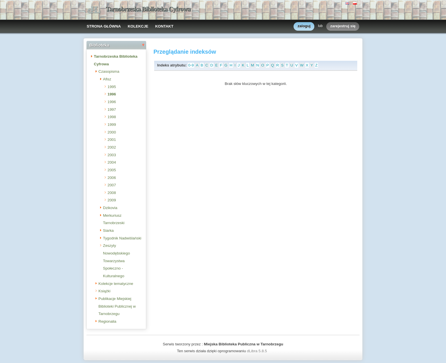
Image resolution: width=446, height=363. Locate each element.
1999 (112, 124)
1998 (112, 117)
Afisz (107, 79)
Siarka (108, 230)
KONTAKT (164, 26)
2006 (112, 178)
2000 (112, 132)
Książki (104, 291)
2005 (112, 170)
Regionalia (107, 321)
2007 (112, 185)
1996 (112, 94)
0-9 (191, 65)
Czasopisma (108, 71)
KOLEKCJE (138, 26)
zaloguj (304, 26)
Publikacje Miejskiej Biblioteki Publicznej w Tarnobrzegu (117, 306)
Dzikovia (110, 208)
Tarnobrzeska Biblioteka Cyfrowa (148, 8)
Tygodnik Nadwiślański (122, 238)
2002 (112, 147)
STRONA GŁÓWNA (104, 26)
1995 (112, 87)
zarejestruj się (343, 26)
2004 (112, 162)
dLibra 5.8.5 (257, 351)
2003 (112, 155)
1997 (112, 109)
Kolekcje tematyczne (115, 283)
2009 (112, 200)
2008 (112, 193)
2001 (112, 139)
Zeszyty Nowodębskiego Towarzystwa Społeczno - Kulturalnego (116, 260)
